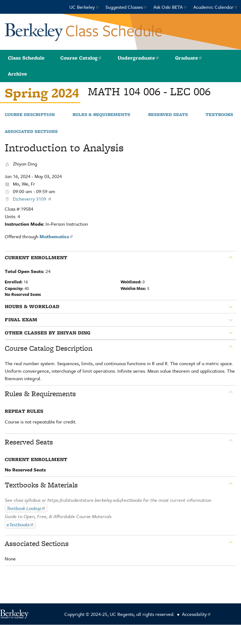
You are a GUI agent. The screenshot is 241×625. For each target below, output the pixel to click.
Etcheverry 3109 (32, 198)
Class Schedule (26, 58)
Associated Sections (31, 131)
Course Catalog (81, 58)
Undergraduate (138, 58)
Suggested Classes (126, 6)
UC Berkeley (84, 6)
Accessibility (196, 614)
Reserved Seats (168, 115)
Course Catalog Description (49, 348)
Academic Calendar (215, 6)
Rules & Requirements (101, 115)
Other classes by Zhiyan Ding (47, 333)
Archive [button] (17, 74)
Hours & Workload (32, 306)
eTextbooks (20, 524)
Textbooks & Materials (41, 485)
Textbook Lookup (26, 508)
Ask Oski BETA (170, 6)
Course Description (30, 115)
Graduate (188, 58)
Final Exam (21, 320)
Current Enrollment (36, 258)
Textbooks (219, 115)
